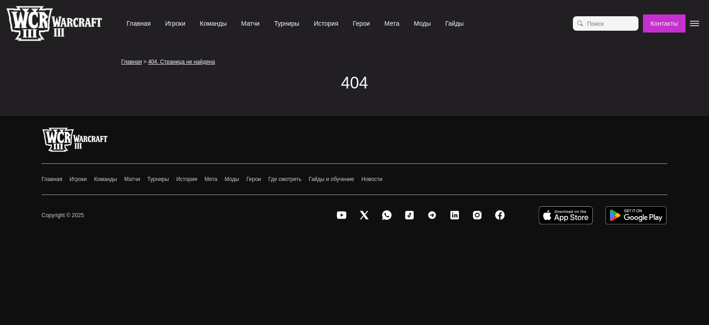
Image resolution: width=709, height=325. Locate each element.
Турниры (286, 23)
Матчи (250, 23)
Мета (391, 23)
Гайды (454, 23)
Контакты (664, 23)
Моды (422, 23)
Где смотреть (285, 179)
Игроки (175, 23)
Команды (213, 23)
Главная (139, 23)
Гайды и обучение (331, 179)
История (326, 23)
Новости (371, 179)
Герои (361, 23)
